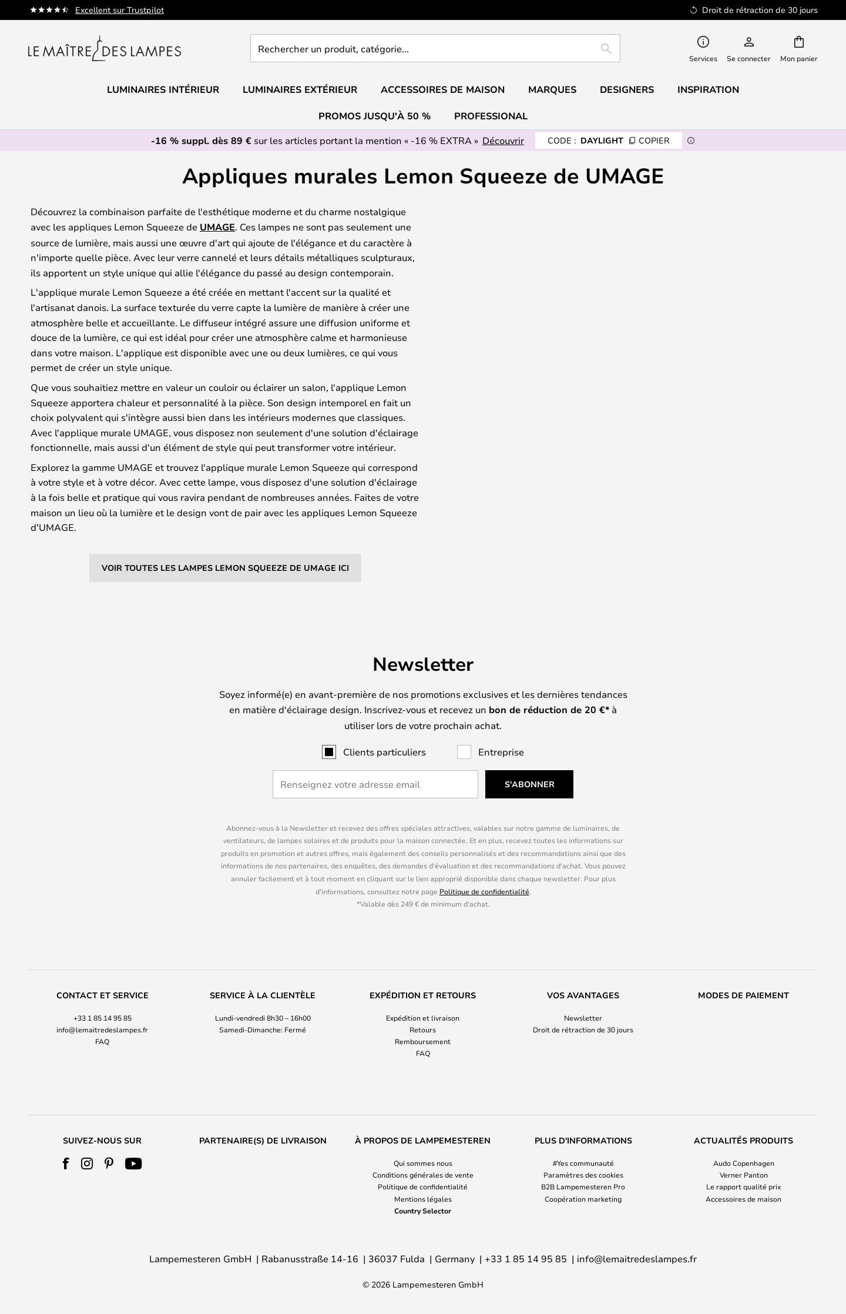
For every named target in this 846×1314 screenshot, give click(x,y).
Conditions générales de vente (423, 1174)
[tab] (102, 1025)
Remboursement (423, 1041)
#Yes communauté (583, 1163)
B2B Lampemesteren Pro (583, 1186)
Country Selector (422, 1210)
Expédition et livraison (422, 1017)
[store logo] (104, 48)
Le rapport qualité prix (743, 1186)
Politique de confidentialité (484, 891)
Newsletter (583, 1017)
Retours (422, 1029)
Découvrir (503, 140)
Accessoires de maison (743, 1198)
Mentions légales (423, 1198)
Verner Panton (744, 1174)
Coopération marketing (583, 1198)
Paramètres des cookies (583, 1174)
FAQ (102, 1041)
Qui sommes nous (423, 1163)
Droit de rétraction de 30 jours (583, 1029)
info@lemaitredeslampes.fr (102, 1029)
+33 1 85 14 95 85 (102, 1017)
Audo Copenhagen (743, 1163)
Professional (491, 115)
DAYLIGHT (609, 140)
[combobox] (435, 48)
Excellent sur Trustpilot (119, 9)
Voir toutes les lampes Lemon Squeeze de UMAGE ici (225, 567)
